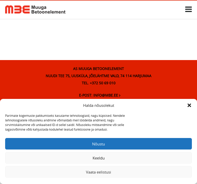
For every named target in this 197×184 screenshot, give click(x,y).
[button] (189, 105)
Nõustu (98, 143)
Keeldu (99, 157)
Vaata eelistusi (98, 172)
